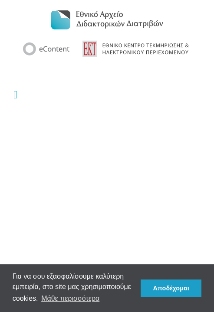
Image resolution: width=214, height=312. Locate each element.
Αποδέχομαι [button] (171, 288)
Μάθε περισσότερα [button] (70, 298)
